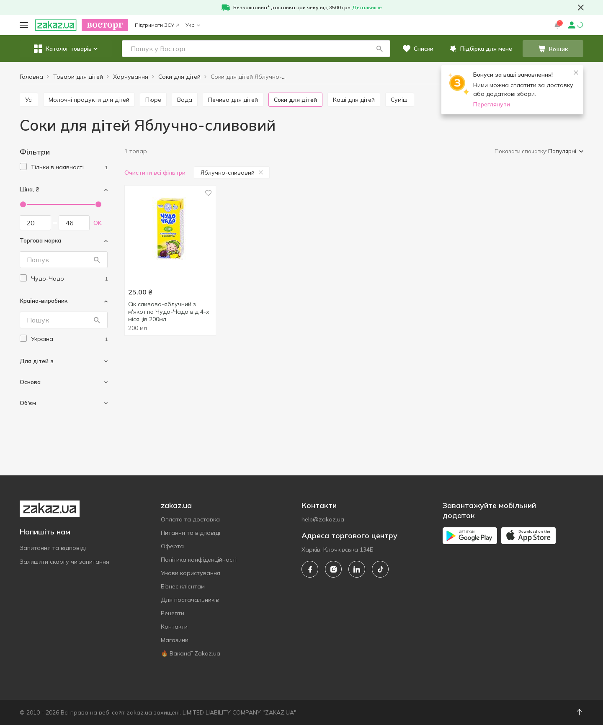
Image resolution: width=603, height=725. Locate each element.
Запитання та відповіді (53, 548)
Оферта (172, 546)
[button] (379, 48)
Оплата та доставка (190, 519)
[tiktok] (380, 569)
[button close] (581, 7)
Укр (193, 25)
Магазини (174, 640)
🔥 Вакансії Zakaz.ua (190, 653)
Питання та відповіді (190, 533)
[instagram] (333, 569)
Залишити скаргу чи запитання (64, 561)
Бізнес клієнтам (183, 586)
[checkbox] (23, 166)
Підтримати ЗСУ (157, 25)
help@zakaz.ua (323, 519)
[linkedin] (356, 569)
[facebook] (310, 569)
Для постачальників (190, 600)
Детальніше (367, 7)
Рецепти (172, 613)
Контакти (174, 626)
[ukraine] (69, 339)
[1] (69, 167)
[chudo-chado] (69, 278)
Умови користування (190, 573)
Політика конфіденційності (199, 559)
